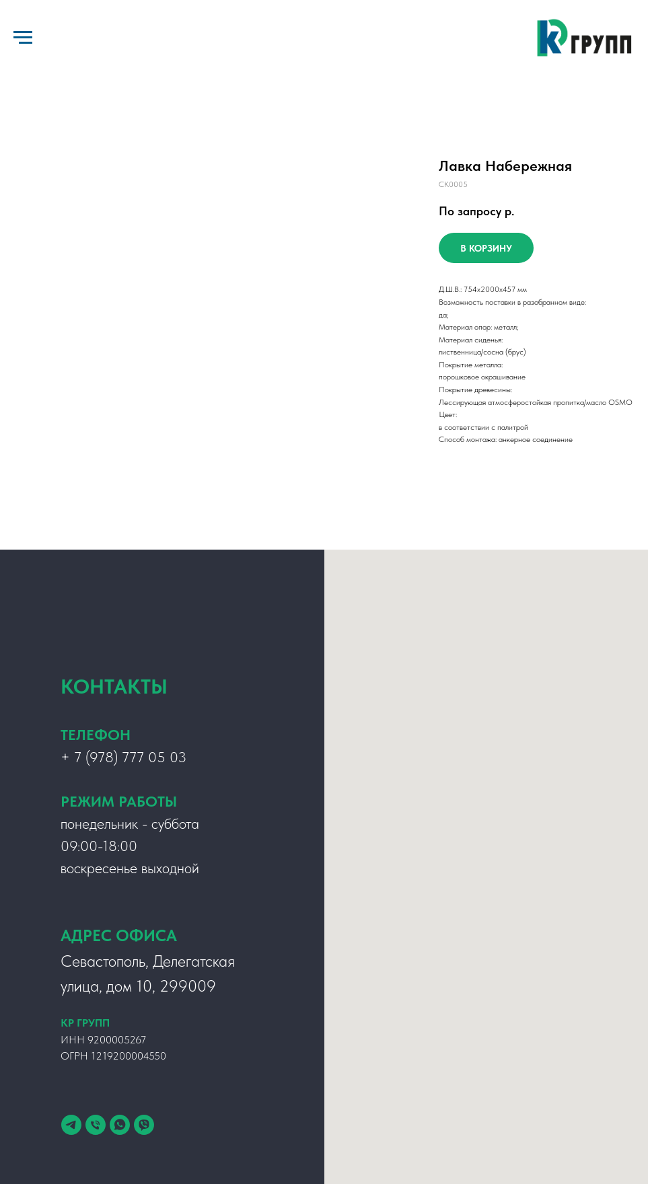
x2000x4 (492, 289)
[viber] (144, 1125)
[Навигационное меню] (22, 37)
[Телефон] (95, 1125)
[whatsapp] (120, 1125)
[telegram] (71, 1125)
